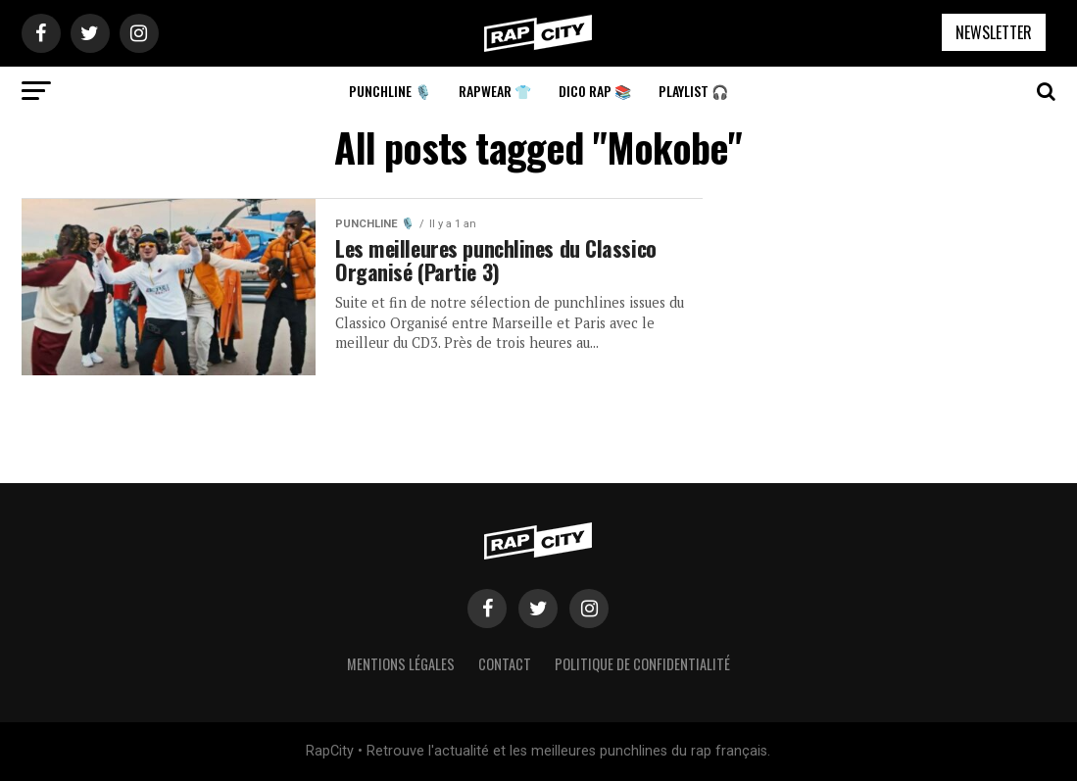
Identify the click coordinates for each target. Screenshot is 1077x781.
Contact (504, 664)
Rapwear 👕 (495, 90)
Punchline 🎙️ (390, 90)
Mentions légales (401, 664)
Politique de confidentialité (642, 664)
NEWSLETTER (993, 32)
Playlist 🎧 (693, 90)
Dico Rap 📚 (595, 90)
